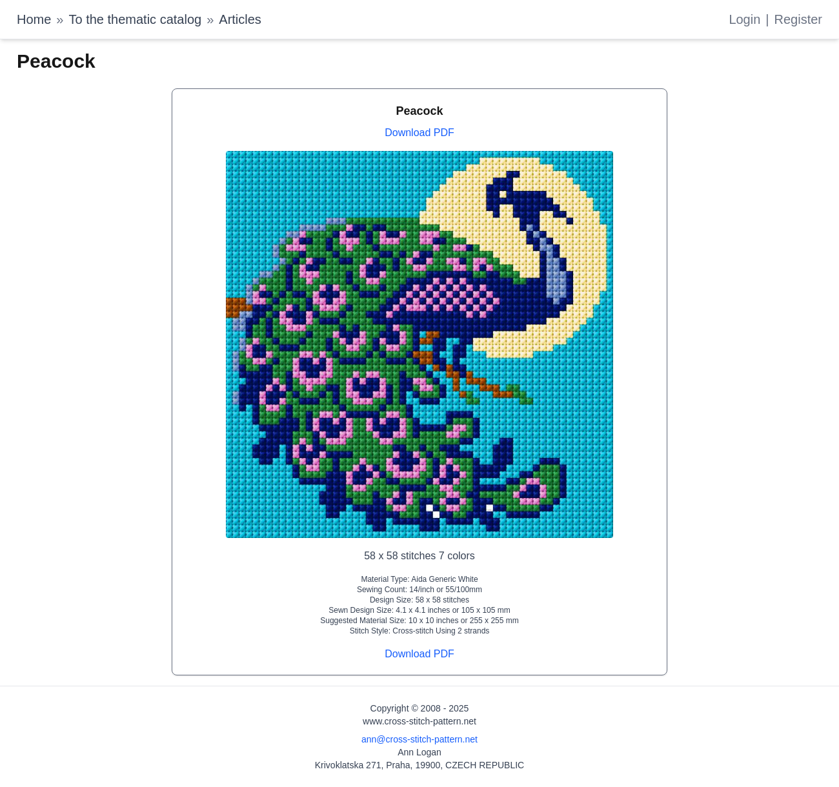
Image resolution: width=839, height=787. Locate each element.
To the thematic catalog (134, 19)
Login (744, 19)
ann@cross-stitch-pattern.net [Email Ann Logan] (419, 739)
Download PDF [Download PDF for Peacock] (419, 132)
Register (798, 19)
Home (34, 19)
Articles (240, 19)
